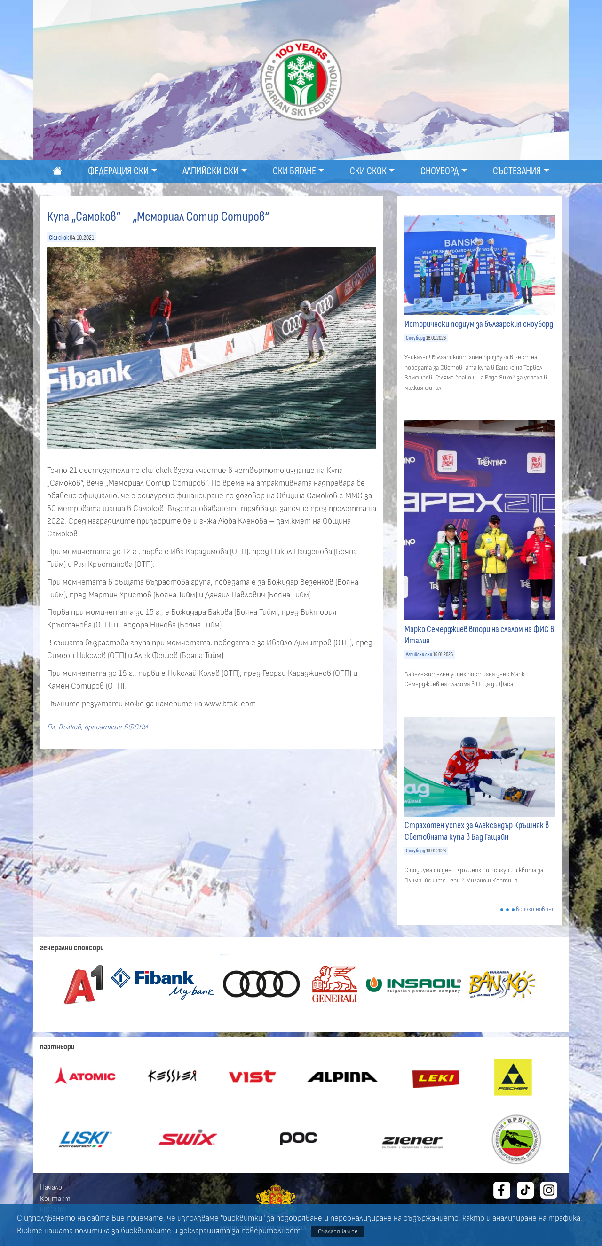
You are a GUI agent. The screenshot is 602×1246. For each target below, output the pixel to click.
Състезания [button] (517, 171)
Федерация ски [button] (118, 171)
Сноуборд (415, 338)
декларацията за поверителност (240, 1231)
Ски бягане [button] (294, 171)
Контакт (55, 1198)
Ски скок (59, 237)
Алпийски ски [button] (210, 171)
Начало (51, 1187)
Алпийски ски (419, 654)
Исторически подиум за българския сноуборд (478, 324)
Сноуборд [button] (439, 171)
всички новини (535, 909)
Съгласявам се (338, 1231)
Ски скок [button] (368, 171)
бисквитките (146, 1231)
